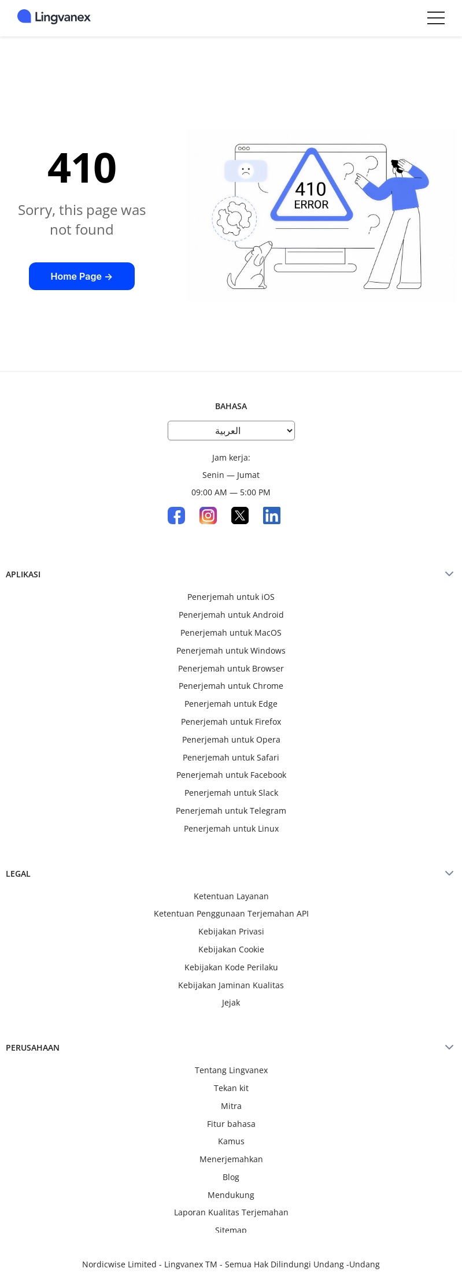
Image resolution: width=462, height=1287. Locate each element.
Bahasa (231, 405)
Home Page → (81, 276)
